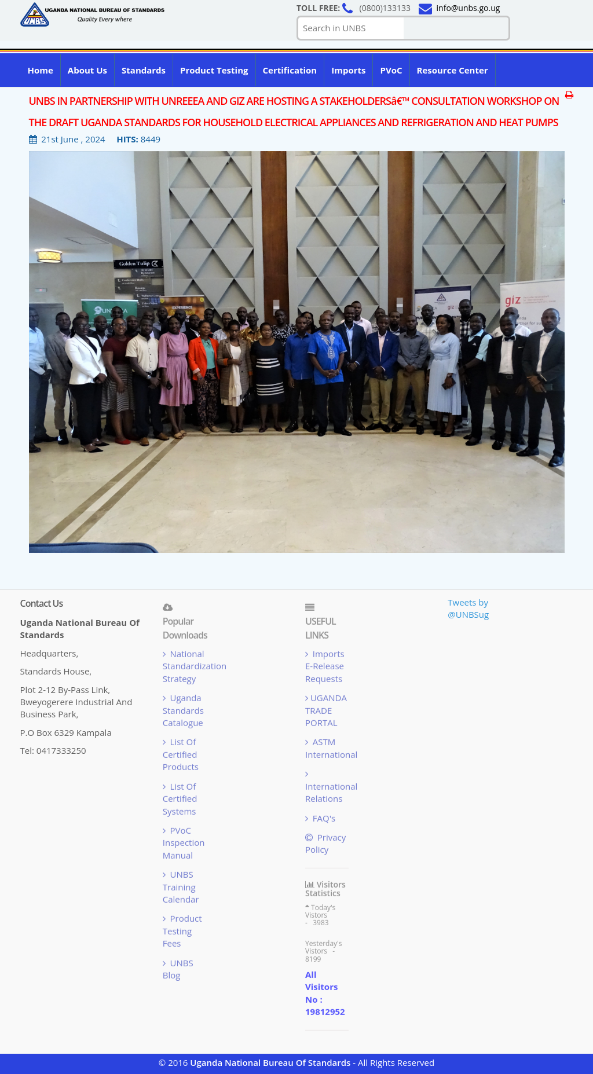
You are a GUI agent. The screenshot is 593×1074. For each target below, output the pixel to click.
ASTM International (331, 750)
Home (40, 70)
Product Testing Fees (182, 933)
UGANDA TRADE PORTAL (326, 712)
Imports (348, 70)
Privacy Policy (325, 845)
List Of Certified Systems (180, 800)
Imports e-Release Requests (325, 668)
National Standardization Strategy (194, 668)
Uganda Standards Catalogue (183, 712)
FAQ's (320, 820)
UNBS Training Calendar (181, 889)
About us (87, 70)
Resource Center (452, 70)
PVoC (391, 70)
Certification (290, 70)
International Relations (331, 788)
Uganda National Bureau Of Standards (270, 1062)
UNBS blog (178, 971)
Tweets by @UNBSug (468, 608)
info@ (468, 7)
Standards (144, 70)
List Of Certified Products (181, 756)
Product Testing (214, 70)
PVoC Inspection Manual (184, 844)
